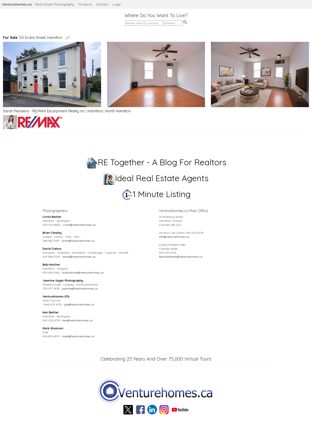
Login (116, 4)
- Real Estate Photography (38, 4)
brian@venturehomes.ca (78, 241)
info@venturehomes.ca (174, 237)
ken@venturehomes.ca (77, 320)
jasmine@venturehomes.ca (80, 288)
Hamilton (95, 111)
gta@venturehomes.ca (79, 304)
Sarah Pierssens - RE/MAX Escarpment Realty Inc (44, 111)
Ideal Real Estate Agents (156, 178)
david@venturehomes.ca (78, 256)
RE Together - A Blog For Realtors (156, 162)
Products (85, 4)
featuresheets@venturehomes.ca (180, 256)
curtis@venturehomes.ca (79, 225)
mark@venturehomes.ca (78, 336)
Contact (102, 4)
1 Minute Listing (156, 194)
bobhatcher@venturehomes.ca (82, 272)
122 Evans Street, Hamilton (33, 37)
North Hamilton (118, 111)
